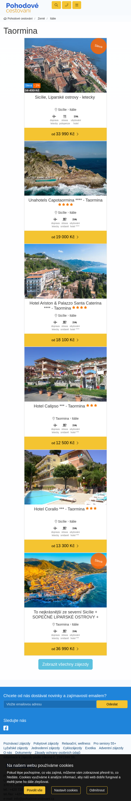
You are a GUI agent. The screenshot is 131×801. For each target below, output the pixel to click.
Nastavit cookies (66, 790)
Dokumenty (23, 752)
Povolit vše (35, 790)
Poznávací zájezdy (16, 743)
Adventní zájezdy (111, 748)
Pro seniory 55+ (105, 743)
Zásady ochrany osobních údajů (57, 752)
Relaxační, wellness (76, 743)
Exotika (90, 748)
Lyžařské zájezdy (15, 748)
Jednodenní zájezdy (45, 748)
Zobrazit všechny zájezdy (65, 664)
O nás (7, 752)
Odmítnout (97, 790)
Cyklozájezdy (72, 748)
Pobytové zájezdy (46, 743)
